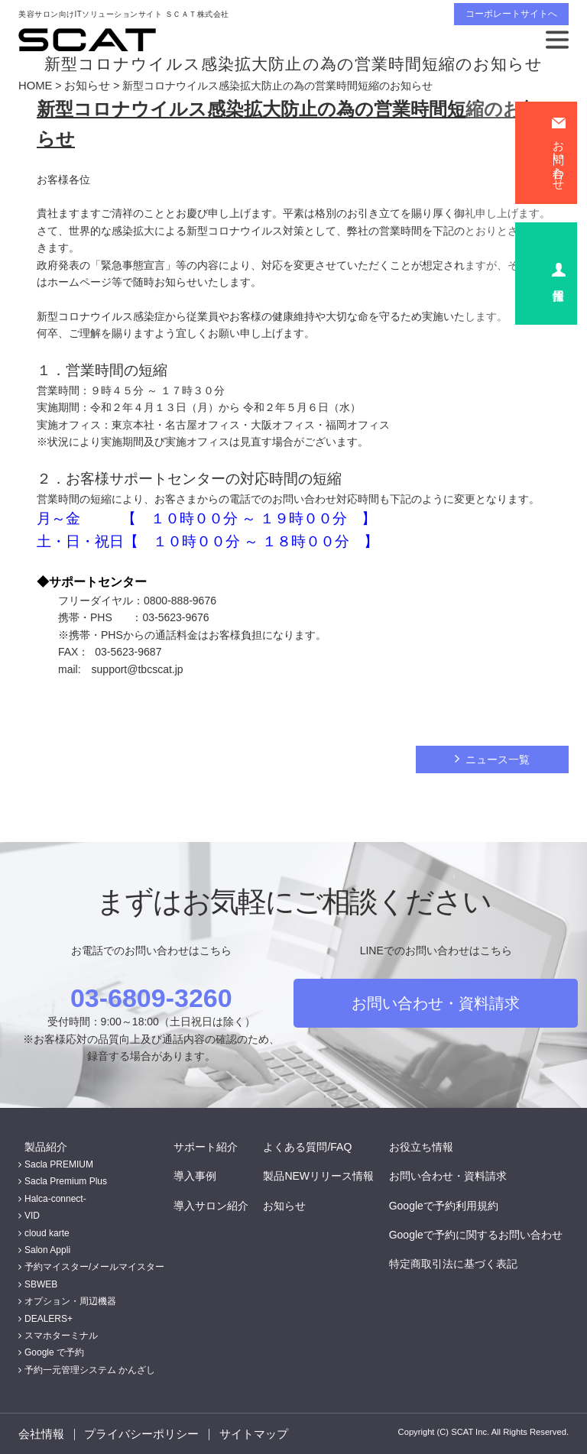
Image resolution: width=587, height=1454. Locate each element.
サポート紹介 (212, 1145)
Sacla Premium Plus (65, 1180)
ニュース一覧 (497, 759)
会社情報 (39, 1433)
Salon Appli (47, 1249)
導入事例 (201, 1175)
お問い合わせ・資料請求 (436, 1001)
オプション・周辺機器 (70, 1300)
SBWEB (40, 1283)
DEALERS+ (48, 1317)
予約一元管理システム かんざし (89, 1368)
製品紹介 (39, 1145)
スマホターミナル (61, 1334)
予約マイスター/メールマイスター (94, 1266)
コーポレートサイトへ (511, 13)
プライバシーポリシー (139, 1433)
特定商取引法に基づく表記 (459, 1263)
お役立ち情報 (427, 1145)
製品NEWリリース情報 (325, 1175)
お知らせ (84, 85)
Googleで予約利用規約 (449, 1204)
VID (32, 1215)
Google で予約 (54, 1351)
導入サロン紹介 (217, 1204)
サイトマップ (251, 1433)
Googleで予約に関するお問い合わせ (482, 1234)
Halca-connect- (55, 1198)
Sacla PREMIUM (58, 1163)
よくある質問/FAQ (314, 1145)
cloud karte (47, 1231)
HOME (34, 85)
